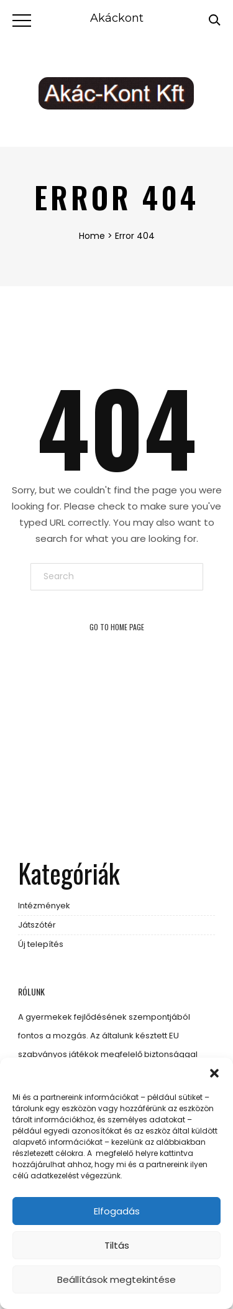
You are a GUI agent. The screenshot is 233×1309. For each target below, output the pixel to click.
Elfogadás (117, 1211)
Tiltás (116, 1245)
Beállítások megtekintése (116, 1279)
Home (92, 236)
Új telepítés (40, 944)
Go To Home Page (116, 627)
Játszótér (37, 925)
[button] (214, 1073)
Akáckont (117, 18)
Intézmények (44, 905)
